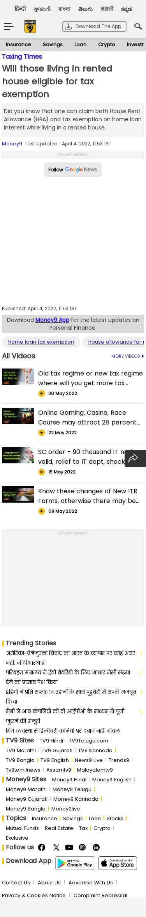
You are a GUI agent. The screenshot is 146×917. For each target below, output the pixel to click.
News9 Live (89, 760)
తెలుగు (85, 9)
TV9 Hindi (51, 740)
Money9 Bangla (26, 808)
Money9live (65, 808)
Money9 (12, 143)
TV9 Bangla (20, 760)
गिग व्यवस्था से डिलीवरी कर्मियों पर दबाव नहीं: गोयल (63, 731)
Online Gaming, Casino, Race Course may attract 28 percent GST (87, 417)
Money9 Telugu (72, 789)
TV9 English (54, 760)
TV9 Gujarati (57, 750)
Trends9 (119, 760)
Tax (83, 828)
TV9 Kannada (95, 750)
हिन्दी (20, 9)
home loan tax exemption (41, 342)
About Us (49, 882)
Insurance (18, 44)
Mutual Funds (22, 828)
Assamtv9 (58, 770)
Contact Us (16, 882)
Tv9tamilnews (23, 770)
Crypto (106, 44)
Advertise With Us (91, 882)
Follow (73, 169)
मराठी (106, 9)
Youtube (70, 847)
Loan (80, 44)
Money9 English (112, 779)
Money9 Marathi (26, 789)
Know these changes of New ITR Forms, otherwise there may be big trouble (87, 496)
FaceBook (42, 847)
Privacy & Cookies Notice (34, 895)
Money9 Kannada (76, 799)
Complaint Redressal (100, 895)
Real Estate (59, 828)
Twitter (56, 847)
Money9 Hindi (69, 779)
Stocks (115, 818)
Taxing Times (22, 56)
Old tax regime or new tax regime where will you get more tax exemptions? (90, 378)
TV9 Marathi (21, 750)
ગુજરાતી (42, 9)
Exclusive (17, 838)
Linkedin (97, 847)
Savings (53, 44)
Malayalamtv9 (95, 770)
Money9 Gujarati (26, 799)
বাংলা (64, 9)
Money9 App (52, 320)
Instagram (83, 847)
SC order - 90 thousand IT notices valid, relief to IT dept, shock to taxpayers (90, 456)
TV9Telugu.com (88, 740)
